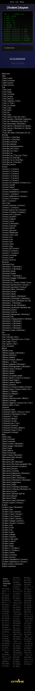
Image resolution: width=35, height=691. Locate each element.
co (3, 617)
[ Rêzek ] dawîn (8, 378)
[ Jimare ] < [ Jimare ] (10, 179)
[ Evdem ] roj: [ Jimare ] (11, 521)
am (3, 596)
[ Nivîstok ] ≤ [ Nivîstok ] (12, 328)
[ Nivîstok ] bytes (9, 278)
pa (14, 660)
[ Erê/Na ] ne (7, 158)
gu (3, 655)
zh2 (26, 667)
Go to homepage (17, 64)
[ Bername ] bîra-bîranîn (12, 462)
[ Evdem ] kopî (8, 551)
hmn (4, 666)
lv (14, 624)
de (3, 626)
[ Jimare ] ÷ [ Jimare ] (10, 213)
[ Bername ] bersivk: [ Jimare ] (14, 471)
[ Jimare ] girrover (9, 235)
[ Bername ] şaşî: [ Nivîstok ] (13, 505)
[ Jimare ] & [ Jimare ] (10, 253)
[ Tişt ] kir (6, 117)
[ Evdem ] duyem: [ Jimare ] (13, 528)
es (3, 632)
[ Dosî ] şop (6, 442)
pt (14, 669)
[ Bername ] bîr (8, 465)
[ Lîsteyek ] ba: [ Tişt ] (11, 428)
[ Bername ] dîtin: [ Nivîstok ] (14, 483)
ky (14, 615)
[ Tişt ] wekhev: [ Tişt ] (11, 106)
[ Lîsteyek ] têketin (9, 424)
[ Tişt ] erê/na (7, 104)
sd (25, 590)
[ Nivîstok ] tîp (8, 322)
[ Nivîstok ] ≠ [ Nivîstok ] (12, 274)
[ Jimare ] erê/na (9, 265)
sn (25, 601)
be (3, 603)
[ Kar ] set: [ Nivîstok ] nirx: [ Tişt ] (16, 344)
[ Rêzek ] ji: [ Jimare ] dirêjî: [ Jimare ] (17, 392)
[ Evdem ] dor (7, 514)
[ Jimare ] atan (8, 249)
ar (3, 598)
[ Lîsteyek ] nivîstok (10, 437)
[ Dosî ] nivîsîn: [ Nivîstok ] (12, 449)
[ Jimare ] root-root (10, 240)
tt (25, 635)
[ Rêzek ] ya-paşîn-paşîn (12, 381)
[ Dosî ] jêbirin (7, 455)
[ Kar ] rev (6, 340)
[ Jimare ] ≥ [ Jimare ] (10, 176)
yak (25, 658)
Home (12, 2)
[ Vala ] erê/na (8, 90)
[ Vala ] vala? (7, 83)
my (15, 646)
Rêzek (4, 353)
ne (14, 649)
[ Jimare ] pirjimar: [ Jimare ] (13, 210)
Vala (4, 81)
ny (14, 655)
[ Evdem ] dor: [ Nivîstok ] (12, 512)
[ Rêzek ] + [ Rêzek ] (10, 396)
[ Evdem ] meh (8, 533)
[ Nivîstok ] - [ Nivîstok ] (11, 308)
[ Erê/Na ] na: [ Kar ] (10, 156)
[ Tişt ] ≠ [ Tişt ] (8, 108)
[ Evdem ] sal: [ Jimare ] (11, 517)
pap (14, 662)
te (25, 621)
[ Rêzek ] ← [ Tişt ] (9, 367)
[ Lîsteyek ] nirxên (9, 426)
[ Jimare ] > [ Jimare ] (10, 174)
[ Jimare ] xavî (7, 263)
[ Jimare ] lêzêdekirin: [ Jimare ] (15, 197)
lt (14, 621)
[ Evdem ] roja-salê (10, 544)
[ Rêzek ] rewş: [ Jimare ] (12, 374)
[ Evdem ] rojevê (8, 546)
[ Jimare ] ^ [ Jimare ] (10, 258)
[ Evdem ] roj (7, 535)
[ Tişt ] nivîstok (8, 99)
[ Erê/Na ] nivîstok (9, 147)
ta (25, 619)
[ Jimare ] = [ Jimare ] (10, 183)
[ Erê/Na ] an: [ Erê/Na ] (11, 167)
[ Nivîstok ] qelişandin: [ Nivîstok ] (16, 319)
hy (14, 585)
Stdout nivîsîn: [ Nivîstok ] (12, 569)
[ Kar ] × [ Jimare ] (9, 206)
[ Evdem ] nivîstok (9, 560)
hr (3, 669)
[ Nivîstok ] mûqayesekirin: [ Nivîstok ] (18, 324)
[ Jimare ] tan (7, 247)
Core (16, 2)
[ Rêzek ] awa (7, 356)
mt (14, 644)
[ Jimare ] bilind (8, 233)
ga (3, 648)
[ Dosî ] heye (7, 453)
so (25, 603)
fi (2, 642)
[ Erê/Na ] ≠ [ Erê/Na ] (11, 145)
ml (14, 633)
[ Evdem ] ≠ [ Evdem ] (10, 555)
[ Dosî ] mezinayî (9, 458)
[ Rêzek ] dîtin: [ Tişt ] (10, 410)
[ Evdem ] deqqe (8, 539)
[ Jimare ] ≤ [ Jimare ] (10, 181)
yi (26, 660)
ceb (3, 614)
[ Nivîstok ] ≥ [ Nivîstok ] (12, 333)
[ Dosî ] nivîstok (8, 444)
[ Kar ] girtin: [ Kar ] (10, 349)
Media (22, 2)
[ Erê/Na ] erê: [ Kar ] (10, 154)
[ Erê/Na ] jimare (9, 170)
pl (14, 665)
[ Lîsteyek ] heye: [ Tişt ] (12, 435)
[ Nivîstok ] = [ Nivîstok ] (12, 272)
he (3, 662)
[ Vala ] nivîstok (8, 86)
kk (14, 603)
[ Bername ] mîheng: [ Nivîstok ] (15, 492)
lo (15, 619)
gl (3, 653)
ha (3, 660)
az (3, 601)
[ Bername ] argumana (11, 487)
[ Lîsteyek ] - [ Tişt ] (10, 421)
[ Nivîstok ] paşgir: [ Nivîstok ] (14, 283)
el (3, 628)
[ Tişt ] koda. (7, 97)
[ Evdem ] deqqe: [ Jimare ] (13, 526)
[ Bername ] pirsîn (9, 496)
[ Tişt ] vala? (7, 135)
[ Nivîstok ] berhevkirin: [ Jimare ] (15, 290)
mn (14, 635)
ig (14, 590)
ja (14, 596)
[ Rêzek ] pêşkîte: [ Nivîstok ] (13, 369)
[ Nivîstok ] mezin (9, 297)
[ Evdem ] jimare (8, 562)
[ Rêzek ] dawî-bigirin (11, 385)
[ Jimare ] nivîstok (9, 260)
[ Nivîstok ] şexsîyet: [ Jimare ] (14, 292)
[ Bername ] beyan (9, 501)
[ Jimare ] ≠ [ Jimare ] (10, 185)
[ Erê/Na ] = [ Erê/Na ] (11, 142)
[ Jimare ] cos (7, 244)
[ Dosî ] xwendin (8, 446)
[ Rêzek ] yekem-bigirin (11, 387)
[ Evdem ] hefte (8, 558)
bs (3, 610)
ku (14, 612)
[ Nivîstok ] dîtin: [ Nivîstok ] (13, 294)
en (3, 630)
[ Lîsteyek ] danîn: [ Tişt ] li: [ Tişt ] (16, 417)
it (14, 594)
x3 (26, 649)
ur (26, 642)
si (25, 592)
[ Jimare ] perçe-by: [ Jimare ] (14, 215)
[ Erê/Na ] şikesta (9, 149)
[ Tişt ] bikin (7, 115)
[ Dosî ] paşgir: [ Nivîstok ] (12, 451)
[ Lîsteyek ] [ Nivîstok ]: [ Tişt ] (14, 419)
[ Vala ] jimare (7, 88)
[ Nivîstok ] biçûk (9, 299)
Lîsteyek (5, 412)
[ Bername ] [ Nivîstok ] (11, 480)
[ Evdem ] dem (8, 549)
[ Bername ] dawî (9, 490)
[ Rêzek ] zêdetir (8, 362)
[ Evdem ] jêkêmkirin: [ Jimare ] (14, 567)
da (3, 623)
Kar (3, 337)
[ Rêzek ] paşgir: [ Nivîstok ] (13, 358)
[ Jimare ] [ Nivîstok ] (10, 229)
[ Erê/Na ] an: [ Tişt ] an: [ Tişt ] (14, 160)
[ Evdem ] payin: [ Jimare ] (12, 508)
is (14, 592)
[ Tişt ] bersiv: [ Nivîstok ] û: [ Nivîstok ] (18, 131)
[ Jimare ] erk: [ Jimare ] (11, 219)
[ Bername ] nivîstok (10, 476)
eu (3, 637)
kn (14, 608)
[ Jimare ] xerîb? (8, 190)
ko (14, 610)
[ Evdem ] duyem (9, 542)
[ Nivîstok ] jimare (9, 315)
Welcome (6, 79)
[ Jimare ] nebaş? (9, 224)
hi (4, 664)
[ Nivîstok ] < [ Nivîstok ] (12, 326)
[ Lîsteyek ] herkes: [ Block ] (13, 433)
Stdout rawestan (9, 571)
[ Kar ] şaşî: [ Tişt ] (9, 347)
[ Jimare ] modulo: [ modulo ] (13, 217)
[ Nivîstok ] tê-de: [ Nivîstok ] (14, 310)
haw (6, 657)
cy (3, 621)
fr (3, 644)
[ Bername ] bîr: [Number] (12, 467)
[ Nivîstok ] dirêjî (8, 276)
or (14, 658)
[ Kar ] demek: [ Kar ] (10, 342)
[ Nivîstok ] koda (8, 285)
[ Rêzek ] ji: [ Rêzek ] (10, 399)
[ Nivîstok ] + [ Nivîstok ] (12, 281)
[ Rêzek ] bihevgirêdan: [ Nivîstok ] (16, 372)
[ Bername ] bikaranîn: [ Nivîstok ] (16, 478)
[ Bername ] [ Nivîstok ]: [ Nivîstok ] (16, 485)
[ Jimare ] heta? (8, 192)
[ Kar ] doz (6, 208)
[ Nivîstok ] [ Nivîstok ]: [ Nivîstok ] (16, 303)
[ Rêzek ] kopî (7, 401)
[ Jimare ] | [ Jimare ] (10, 256)
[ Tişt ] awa (6, 95)
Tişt (3, 92)
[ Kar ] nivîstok (8, 351)
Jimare (4, 172)
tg (25, 624)
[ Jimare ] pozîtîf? (9, 222)
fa (3, 639)
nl (14, 651)
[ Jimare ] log (7, 251)
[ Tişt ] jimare (7, 101)
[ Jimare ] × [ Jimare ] (10, 204)
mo (14, 637)
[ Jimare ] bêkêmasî (10, 238)
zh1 (25, 665)
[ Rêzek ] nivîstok (9, 406)
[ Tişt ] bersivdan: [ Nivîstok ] (14, 129)
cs (3, 619)
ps (14, 667)
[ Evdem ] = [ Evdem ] (10, 553)
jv (14, 599)
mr (14, 640)
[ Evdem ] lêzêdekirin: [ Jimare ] (15, 564)
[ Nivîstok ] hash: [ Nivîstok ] (13, 335)
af (3, 594)
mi (14, 628)
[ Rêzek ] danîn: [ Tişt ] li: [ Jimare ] (16, 383)
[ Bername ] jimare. (10, 474)
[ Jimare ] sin (7, 242)
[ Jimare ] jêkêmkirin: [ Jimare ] (14, 201)
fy (3, 646)
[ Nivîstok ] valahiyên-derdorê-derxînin (18, 313)
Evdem (5, 510)
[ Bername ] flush (9, 503)
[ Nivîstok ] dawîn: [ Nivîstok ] (14, 301)
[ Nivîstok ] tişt (8, 269)
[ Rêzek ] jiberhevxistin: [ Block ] (15, 403)
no (14, 653)
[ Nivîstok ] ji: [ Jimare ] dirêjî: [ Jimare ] (18, 288)
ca (3, 612)
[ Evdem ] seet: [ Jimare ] (12, 524)
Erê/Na (5, 140)
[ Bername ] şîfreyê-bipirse (13, 499)
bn (3, 607)
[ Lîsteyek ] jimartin (10, 431)
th (26, 626)
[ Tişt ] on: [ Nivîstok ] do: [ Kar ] (15, 126)
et (3, 635)
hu (14, 583)
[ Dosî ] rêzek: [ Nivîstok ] (12, 460)
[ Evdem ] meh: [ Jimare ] (12, 519)
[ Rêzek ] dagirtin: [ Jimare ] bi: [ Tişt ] (17, 408)
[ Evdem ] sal (7, 530)
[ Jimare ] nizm (8, 226)
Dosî (4, 440)
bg (3, 605)
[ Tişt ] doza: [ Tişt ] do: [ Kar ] (14, 122)
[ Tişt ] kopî (6, 120)
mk (14, 631)
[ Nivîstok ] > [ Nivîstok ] (12, 331)
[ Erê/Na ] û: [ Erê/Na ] (11, 163)
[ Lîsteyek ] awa (8, 415)
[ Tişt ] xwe (6, 113)
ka (14, 601)
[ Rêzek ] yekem (8, 376)
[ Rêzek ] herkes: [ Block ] (12, 365)
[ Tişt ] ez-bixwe (8, 111)
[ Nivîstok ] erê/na (9, 317)
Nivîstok (5, 267)
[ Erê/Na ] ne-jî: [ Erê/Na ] (12, 165)
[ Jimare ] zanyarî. (9, 231)
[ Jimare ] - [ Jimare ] (10, 199)
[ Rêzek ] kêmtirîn (9, 360)
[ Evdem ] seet (8, 537)
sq (25, 606)
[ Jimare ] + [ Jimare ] (10, 194)
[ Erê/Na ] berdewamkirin (12, 151)
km (15, 606)
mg (14, 626)
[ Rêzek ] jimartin (9, 390)
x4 (26, 651)
